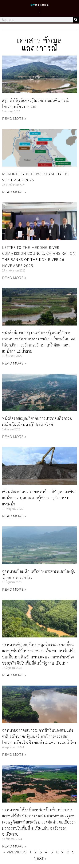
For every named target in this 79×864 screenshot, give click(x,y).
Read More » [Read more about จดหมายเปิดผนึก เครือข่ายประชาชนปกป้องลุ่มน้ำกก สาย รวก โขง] (14, 589)
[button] (39, 11)
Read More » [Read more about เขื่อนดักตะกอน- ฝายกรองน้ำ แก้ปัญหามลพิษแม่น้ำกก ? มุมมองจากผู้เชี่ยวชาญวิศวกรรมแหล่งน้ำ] (14, 516)
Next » (40, 858)
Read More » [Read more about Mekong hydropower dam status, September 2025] (14, 192)
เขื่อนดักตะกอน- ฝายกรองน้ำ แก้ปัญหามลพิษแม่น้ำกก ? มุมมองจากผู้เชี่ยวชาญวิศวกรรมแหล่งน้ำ (38, 497)
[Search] (76, 19)
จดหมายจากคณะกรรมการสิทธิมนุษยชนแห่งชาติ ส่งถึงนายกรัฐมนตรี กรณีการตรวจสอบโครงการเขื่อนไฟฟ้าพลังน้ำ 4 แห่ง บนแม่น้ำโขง (39, 736)
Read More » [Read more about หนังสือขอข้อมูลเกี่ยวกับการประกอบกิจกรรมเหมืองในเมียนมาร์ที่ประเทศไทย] (14, 437)
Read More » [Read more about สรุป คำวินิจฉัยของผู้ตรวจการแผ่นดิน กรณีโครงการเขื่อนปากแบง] (14, 119)
